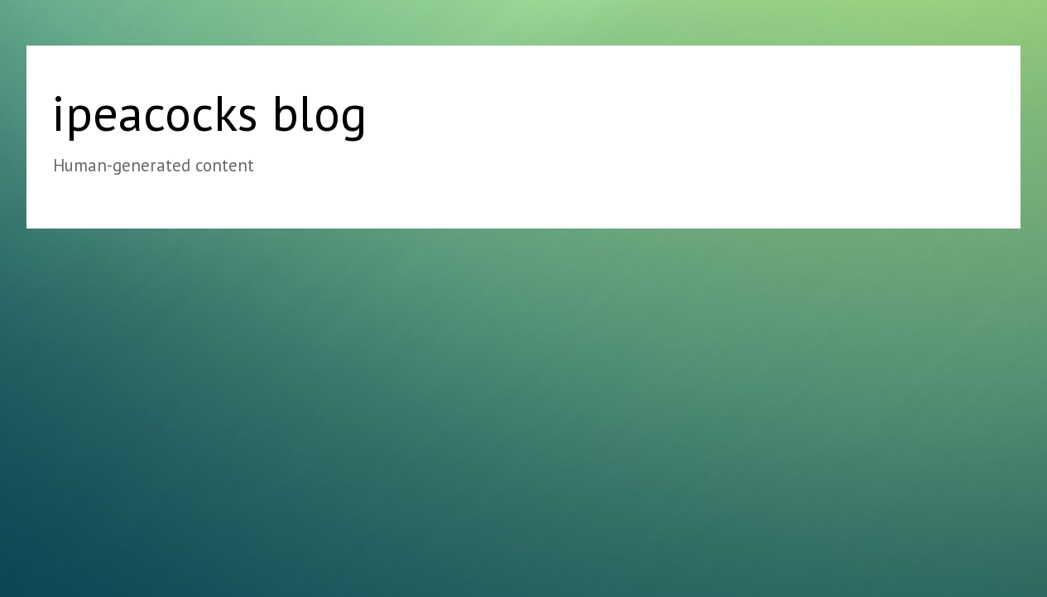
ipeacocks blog (209, 112)
